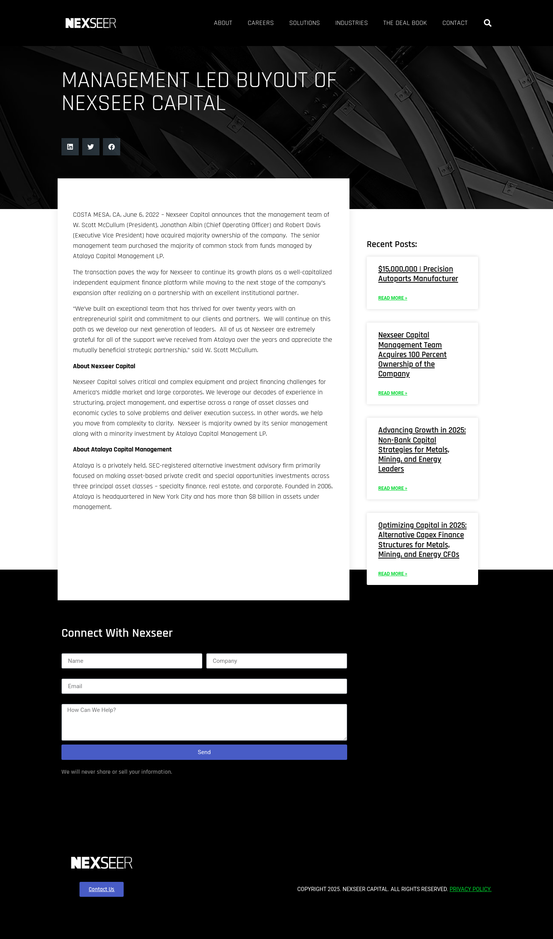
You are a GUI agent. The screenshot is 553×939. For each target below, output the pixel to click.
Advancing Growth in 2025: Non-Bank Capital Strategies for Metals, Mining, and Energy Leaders (418, 482)
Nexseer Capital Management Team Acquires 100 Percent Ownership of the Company (419, 387)
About (175, 23)
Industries (328, 23)
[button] (487, 23)
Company (219, 702)
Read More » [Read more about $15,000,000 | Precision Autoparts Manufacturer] (392, 331)
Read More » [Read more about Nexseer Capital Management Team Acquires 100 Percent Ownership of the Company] (392, 426)
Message (73, 753)
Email (69, 728)
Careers (219, 23)
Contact (451, 23)
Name (69, 702)
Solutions (271, 23)
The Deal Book (391, 23)
